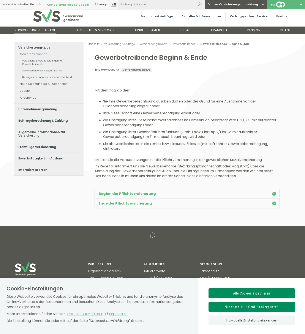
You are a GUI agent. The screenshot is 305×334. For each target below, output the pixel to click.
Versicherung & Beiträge (35, 34)
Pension (254, 34)
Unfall (185, 34)
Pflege (285, 34)
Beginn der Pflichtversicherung (187, 193)
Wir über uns (99, 264)
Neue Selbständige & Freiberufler (43, 84)
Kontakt (280, 20)
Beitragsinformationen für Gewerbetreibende (47, 77)
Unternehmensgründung (37, 109)
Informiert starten (32, 170)
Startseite (93, 44)
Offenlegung (211, 264)
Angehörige (28, 98)
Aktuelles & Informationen (199, 20)
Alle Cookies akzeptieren (251, 293)
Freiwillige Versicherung (37, 147)
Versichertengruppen (35, 47)
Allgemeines (154, 264)
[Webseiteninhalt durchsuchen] (157, 4)
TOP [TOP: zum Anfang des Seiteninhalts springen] (153, 235)
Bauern (25, 91)
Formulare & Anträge (155, 20)
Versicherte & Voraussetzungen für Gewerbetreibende (42, 62)
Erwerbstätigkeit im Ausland (40, 158)
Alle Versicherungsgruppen (68, 4)
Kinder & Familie (148, 34)
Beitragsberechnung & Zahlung (43, 120)
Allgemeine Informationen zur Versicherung (41, 134)
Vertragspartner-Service (246, 20)
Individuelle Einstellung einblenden (251, 320)
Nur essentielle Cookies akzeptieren (252, 307)
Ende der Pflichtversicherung (187, 203)
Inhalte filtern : (22, 4)
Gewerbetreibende (33, 54)
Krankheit (219, 34)
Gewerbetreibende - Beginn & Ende (42, 70)
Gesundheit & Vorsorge (95, 34)
